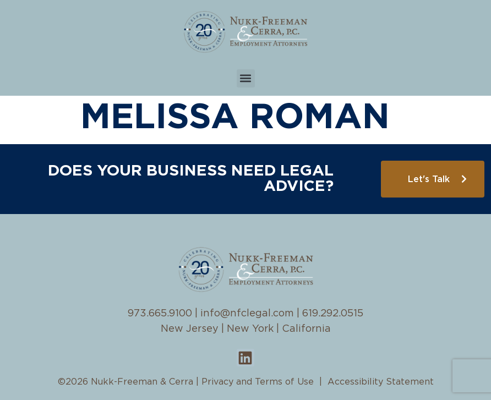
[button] (246, 78)
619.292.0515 (332, 314)
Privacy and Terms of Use (257, 381)
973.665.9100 (160, 314)
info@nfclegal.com (247, 314)
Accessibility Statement (381, 381)
